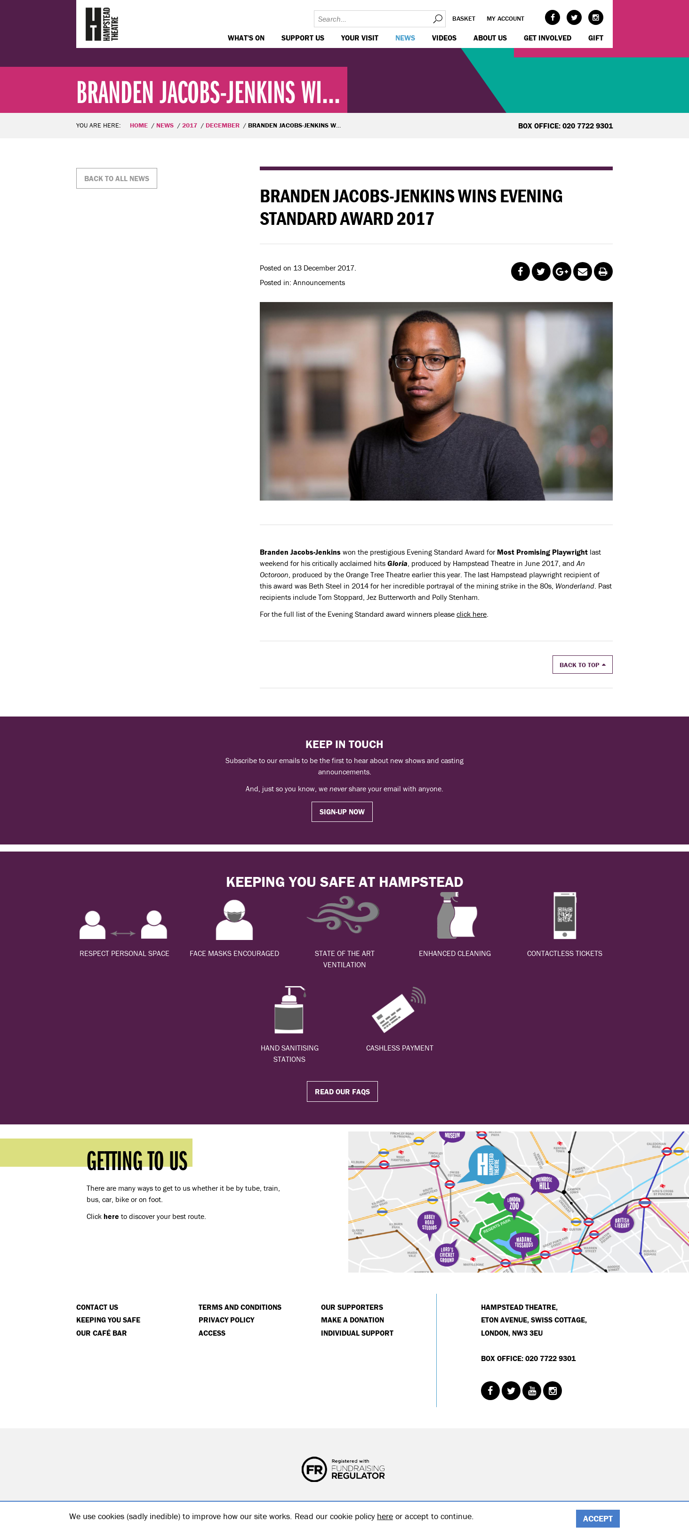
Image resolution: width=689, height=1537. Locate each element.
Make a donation (352, 1319)
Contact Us (97, 1307)
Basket (463, 18)
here (385, 1516)
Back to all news (116, 178)
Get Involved (547, 37)
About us (490, 37)
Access (212, 1333)
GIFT (595, 37)
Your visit (359, 37)
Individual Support (357, 1333)
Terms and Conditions (240, 1307)
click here (472, 614)
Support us (302, 37)
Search (437, 18)
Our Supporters (352, 1307)
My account (505, 18)
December (223, 125)
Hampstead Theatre (102, 24)
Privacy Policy (226, 1319)
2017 (189, 125)
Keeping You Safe (108, 1319)
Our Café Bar (101, 1333)
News (405, 37)
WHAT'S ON (246, 37)
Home (139, 125)
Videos (444, 37)
